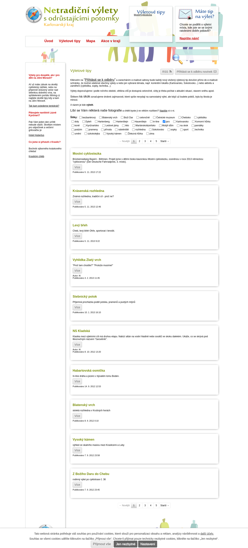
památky (199, 125)
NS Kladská (81, 331)
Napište (164, 110)
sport (186, 129)
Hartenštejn (122, 121)
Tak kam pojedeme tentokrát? (44, 106)
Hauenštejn (140, 121)
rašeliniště (123, 129)
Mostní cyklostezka (87, 153)
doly (77, 121)
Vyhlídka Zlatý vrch (87, 259)
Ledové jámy (112, 125)
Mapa (90, 41)
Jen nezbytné (125, 544)
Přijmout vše (102, 544)
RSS (167, 71)
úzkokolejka (94, 133)
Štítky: (74, 117)
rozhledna (140, 129)
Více (77, 167)
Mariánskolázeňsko (146, 125)
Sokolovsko (158, 129)
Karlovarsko (182, 121)
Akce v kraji (110, 41)
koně (77, 125)
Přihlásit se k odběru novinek (196, 71)
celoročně (145, 117)
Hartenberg (104, 121)
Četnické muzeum (165, 117)
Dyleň (88, 121)
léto (127, 125)
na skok (184, 125)
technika (199, 129)
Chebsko (186, 117)
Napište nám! (189, 38)
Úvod (48, 41)
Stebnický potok (85, 296)
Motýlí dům (168, 125)
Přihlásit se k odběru (99, 80)
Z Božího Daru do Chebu (91, 474)
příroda (108, 129)
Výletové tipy (69, 41)
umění (78, 133)
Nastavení (147, 544)
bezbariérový (89, 117)
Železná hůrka (135, 133)
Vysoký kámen (113, 133)
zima (151, 133)
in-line (156, 121)
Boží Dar (128, 117)
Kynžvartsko (92, 125)
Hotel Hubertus (36, 135)
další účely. (207, 533)
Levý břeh (80, 225)
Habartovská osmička (89, 370)
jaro (168, 121)
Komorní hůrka (202, 121)
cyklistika (202, 117)
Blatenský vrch (109, 117)
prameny (93, 129)
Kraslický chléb (36, 156)
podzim (78, 129)
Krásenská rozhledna (88, 191)
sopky (174, 129)
